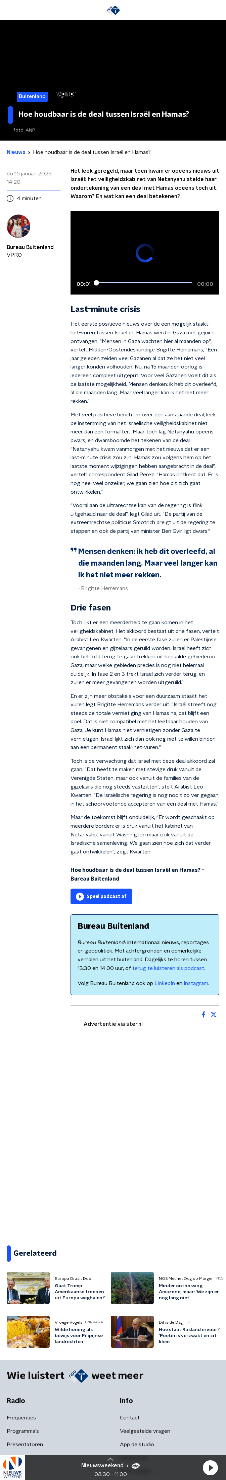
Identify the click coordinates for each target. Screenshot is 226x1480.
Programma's (23, 1431)
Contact (130, 1417)
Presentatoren (25, 1444)
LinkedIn (164, 983)
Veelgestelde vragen (145, 1431)
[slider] (144, 282)
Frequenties (21, 1417)
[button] (210, 1467)
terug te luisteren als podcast (168, 968)
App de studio (137, 1444)
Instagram (196, 983)
